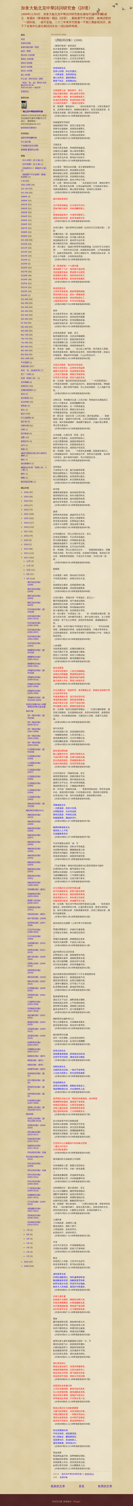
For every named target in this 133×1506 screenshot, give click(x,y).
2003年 (24, 212)
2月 (28, 1252)
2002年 (24, 208)
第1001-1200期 (28, 55)
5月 (28, 1239)
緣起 (23, 459)
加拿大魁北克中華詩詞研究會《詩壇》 (56, 8)
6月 (28, 1234)
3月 (28, 1247)
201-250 (24, 240)
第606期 (29, 1114)
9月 (28, 574)
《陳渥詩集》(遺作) (34, 1060)
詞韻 (23, 429)
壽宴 (23, 449)
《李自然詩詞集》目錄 (36, 1152)
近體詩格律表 (27, 390)
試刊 (23, 445)
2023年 (24, 295)
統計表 (24, 421)
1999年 (24, 196)
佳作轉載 (25, 382)
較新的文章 (58, 1486)
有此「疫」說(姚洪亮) (30, 370)
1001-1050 (26, 185)
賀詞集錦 (25, 433)
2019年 (24, 279)
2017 (26, 531)
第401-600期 (26, 67)
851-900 (24, 350)
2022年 (24, 291)
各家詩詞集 (26, 43)
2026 (26, 492)
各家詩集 (64, 1477)
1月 (28, 1256)
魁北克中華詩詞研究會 (33, 111)
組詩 (23, 414)
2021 (26, 514)
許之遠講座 (26, 418)
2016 (26, 536)
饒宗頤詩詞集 (27, 482)
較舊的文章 (105, 1486)
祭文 (23, 410)
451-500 (24, 315)
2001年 (24, 204)
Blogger (76, 1501)
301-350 (24, 303)
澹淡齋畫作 (26, 463)
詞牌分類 (25, 425)
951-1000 (25, 358)
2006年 (24, 224)
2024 (26, 501)
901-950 (24, 354)
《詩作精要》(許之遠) (30, 164)
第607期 (29, 711)
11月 (28, 565)
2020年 (24, 283)
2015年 (24, 264)
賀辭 (23, 437)
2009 (26, 1266)
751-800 (24, 342)
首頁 (81, 1486)
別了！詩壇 (26, 374)
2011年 (24, 248)
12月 (28, 561)
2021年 (24, 287)
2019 (26, 523)
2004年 (24, 216)
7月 (28, 1230)
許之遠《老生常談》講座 (32, 79)
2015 (26, 540)
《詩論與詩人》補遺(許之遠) (33, 168)
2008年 (24, 232)
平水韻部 (25, 362)
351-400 (24, 307)
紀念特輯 (25, 402)
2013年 (24, 256)
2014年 (24, 260)
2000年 (24, 200)
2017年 (24, 272)
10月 (28, 570)
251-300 (24, 299)
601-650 (24, 331)
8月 (28, 578)
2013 (26, 549)
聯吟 (23, 474)
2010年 (24, 244)
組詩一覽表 (26, 51)
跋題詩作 (25, 441)
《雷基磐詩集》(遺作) (35, 889)
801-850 (24, 346)
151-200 (24, 193)
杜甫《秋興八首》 (29, 378)
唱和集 (24, 406)
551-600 (24, 327)
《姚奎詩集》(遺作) (34, 1065)
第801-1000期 (27, 59)
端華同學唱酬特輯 (29, 138)
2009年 (24, 236)
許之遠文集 (26, 142)
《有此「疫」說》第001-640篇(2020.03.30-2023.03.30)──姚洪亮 (33, 85)
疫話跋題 (25, 398)
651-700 (24, 335)
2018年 (24, 275)
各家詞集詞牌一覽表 (30, 47)
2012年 (24, 252)
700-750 (24, 339)
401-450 (24, 311)
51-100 (24, 323)
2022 (26, 510)
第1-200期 (25, 75)
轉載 (23, 478)
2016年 (24, 268)
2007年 (24, 228)
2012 (26, 553)
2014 (26, 544)
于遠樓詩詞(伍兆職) (29, 146)
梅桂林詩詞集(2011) (35, 810)
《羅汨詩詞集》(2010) (36, 977)
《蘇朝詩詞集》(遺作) (35, 1056)
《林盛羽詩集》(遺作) (35, 1069)
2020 (26, 518)
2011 (26, 557)
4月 (28, 1243)
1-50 (23, 181)
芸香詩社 (25, 91)
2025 (26, 497)
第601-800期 (26, 63)
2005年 (24, 220)
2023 (26, 505)
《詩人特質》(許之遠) (30, 160)
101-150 (24, 189)
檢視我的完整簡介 (29, 128)
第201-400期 (26, 71)
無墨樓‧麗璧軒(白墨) (30, 150)
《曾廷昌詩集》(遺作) (35, 914)
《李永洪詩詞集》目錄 (36, 1170)
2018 (26, 527)
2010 (26, 1262)
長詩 (23, 394)
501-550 (24, 319)
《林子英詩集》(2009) (36, 918)
